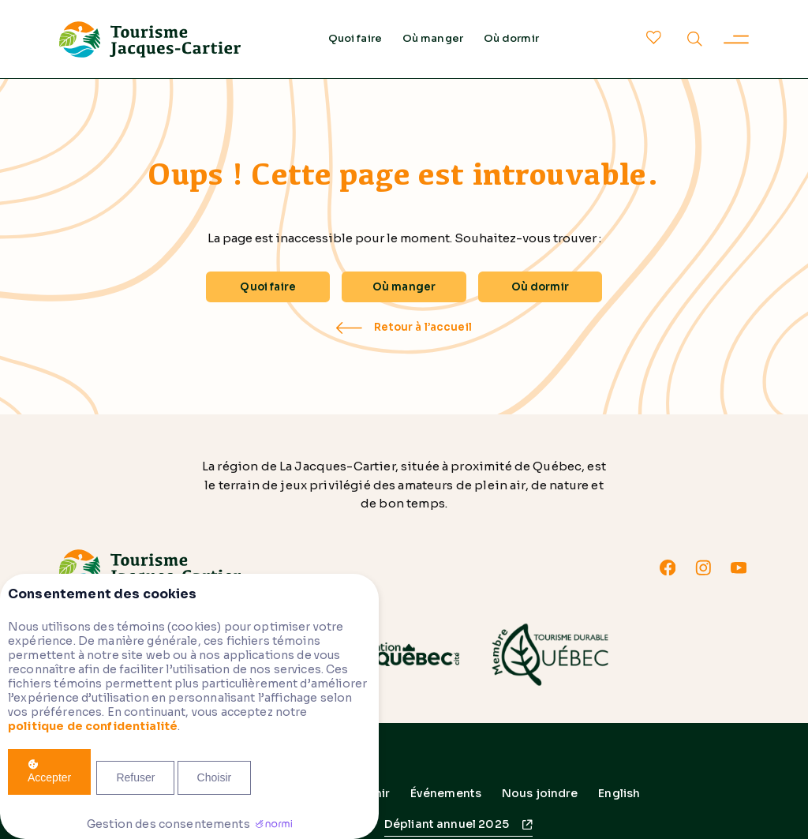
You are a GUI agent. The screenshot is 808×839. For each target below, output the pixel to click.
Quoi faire (355, 38)
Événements (446, 793)
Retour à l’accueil (423, 327)
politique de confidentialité (93, 726)
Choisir (214, 777)
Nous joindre (540, 793)
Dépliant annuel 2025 (446, 824)
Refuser (135, 777)
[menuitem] (619, 793)
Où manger (432, 38)
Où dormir (511, 38)
